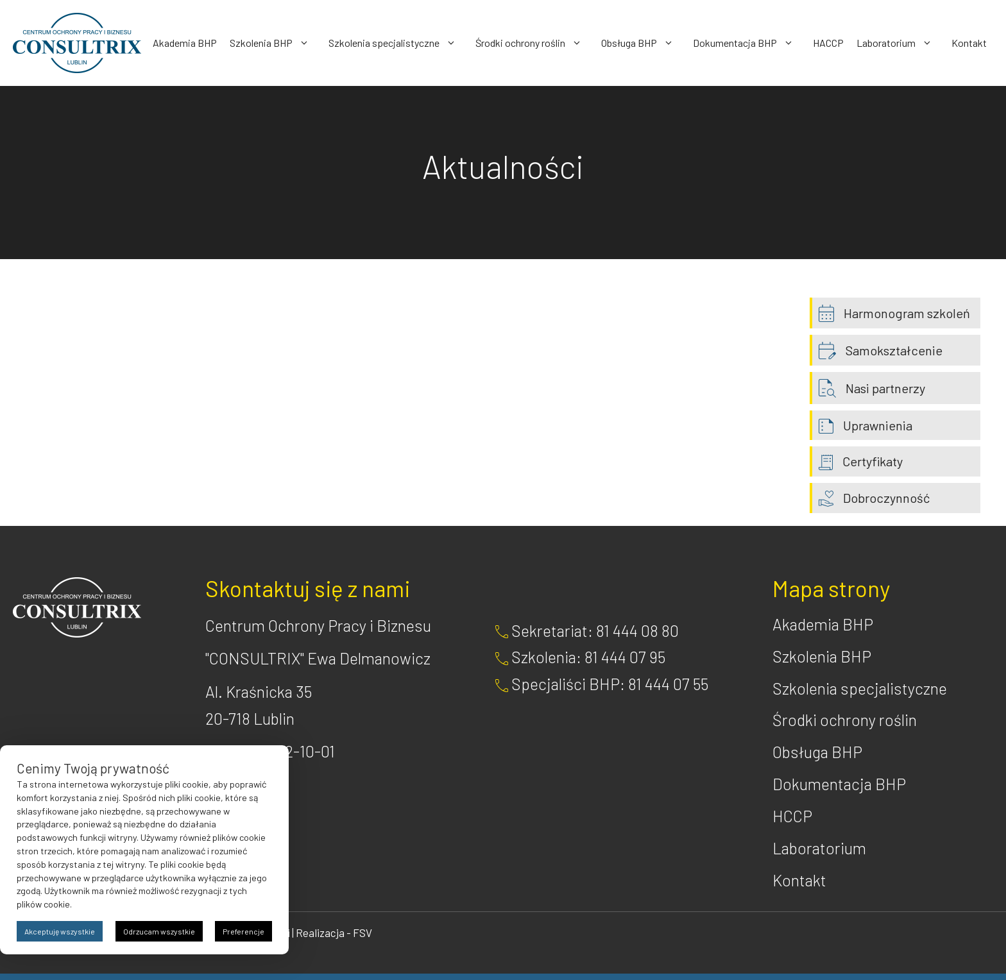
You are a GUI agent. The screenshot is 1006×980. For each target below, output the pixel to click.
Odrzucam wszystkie (159, 931)
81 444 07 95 (624, 656)
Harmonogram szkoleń (907, 313)
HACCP (828, 43)
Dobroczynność (886, 497)
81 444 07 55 (668, 683)
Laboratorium (901, 43)
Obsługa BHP (643, 43)
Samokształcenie (894, 350)
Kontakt (969, 43)
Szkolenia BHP (276, 43)
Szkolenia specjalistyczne (398, 43)
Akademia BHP (185, 43)
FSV (362, 932)
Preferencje (243, 931)
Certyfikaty (872, 461)
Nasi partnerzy (885, 388)
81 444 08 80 (637, 630)
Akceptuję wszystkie (59, 931)
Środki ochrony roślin (535, 43)
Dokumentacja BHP (749, 43)
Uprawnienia (877, 425)
